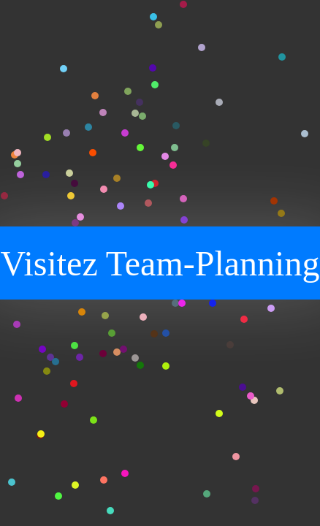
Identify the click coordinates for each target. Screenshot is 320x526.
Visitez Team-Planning (160, 263)
